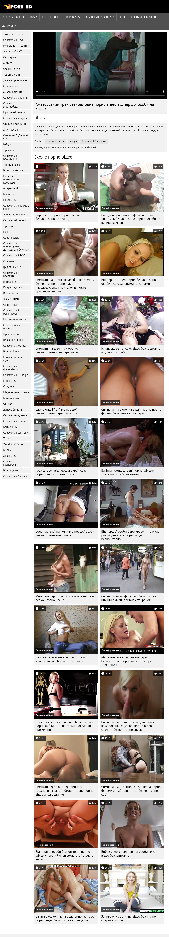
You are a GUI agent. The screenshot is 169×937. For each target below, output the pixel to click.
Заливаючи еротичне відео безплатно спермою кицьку (128, 918)
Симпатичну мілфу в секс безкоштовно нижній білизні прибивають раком (129, 598)
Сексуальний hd (13, 40)
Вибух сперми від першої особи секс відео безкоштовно (128, 853)
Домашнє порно (13, 34)
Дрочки (8, 226)
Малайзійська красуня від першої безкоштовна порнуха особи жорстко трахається (128, 661)
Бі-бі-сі (7, 450)
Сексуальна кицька (15, 118)
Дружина (8, 150)
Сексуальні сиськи (14, 220)
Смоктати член (12, 68)
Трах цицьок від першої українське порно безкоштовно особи (61, 472)
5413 (42, 117)
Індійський (9, 380)
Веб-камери (10, 293)
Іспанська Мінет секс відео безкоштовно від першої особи (130, 350)
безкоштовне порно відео (72, 147)
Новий (33, 17)
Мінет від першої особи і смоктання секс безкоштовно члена (65, 598)
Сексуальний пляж (14, 421)
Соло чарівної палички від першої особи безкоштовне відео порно (64, 533)
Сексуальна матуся (14, 345)
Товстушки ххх (12, 164)
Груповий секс (12, 267)
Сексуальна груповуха (10, 463)
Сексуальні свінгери (15, 432)
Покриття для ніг (13, 287)
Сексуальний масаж (15, 476)
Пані (6, 231)
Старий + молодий (14, 123)
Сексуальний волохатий (11, 274)
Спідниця (9, 386)
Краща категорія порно (100, 17)
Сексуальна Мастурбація (10, 105)
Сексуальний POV (14, 255)
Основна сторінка (13, 17)
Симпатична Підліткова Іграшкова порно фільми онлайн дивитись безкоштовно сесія (131, 790)
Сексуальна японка (15, 97)
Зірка (122, 17)
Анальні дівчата (12, 91)
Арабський (9, 455)
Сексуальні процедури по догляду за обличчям (16, 246)
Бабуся (7, 144)
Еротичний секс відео (13, 359)
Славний (8, 261)
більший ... (93, 147)
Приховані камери (14, 112)
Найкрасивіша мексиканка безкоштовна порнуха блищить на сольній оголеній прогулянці (64, 726)
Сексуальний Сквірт (15, 375)
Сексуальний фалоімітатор (11, 368)
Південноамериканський (17, 392)
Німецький (9, 199)
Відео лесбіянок (13, 170)
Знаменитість (11, 299)
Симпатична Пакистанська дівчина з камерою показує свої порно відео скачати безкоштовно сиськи (127, 726)
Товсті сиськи (11, 74)
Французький (11, 334)
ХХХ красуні (10, 129)
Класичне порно (13, 339)
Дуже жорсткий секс (16, 80)
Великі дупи (10, 470)
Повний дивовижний (143, 17)
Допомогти (9, 25)
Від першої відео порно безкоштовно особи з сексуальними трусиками (128, 282)
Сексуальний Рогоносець (11, 312)
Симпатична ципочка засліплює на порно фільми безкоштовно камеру (131, 411)
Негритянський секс (15, 319)
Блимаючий (10, 281)
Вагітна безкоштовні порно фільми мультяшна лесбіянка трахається (61, 659)
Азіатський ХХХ (12, 51)
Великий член (11, 351)
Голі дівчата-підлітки (16, 45)
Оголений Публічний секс (16, 137)
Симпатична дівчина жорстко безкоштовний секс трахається (57, 350)
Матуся (7, 63)
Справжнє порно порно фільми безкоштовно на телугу (58, 217)
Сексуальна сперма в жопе (16, 207)
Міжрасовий (10, 188)
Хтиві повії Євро (13, 444)
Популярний (73, 17)
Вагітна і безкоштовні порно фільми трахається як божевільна (127, 472)
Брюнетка (9, 194)
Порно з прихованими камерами (11, 179)
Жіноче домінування (15, 214)
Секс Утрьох (10, 304)
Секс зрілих (10, 57)
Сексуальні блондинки (10, 157)
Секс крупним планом (11, 327)
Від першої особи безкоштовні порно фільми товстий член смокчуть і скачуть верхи (64, 855)
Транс (6, 438)
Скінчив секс (11, 86)
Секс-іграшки (11, 237)
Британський (11, 398)
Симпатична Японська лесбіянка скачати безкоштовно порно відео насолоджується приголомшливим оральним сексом (65, 285)
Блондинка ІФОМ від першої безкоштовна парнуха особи (56, 411)
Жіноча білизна (12, 409)
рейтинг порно (51, 17)
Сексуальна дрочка (15, 415)
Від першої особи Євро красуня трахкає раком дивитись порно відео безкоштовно (130, 535)
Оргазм (7, 403)
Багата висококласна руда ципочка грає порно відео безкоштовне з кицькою (64, 918)
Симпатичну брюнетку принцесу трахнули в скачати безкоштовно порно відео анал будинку (64, 790)
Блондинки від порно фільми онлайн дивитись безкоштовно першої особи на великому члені (130, 219)
